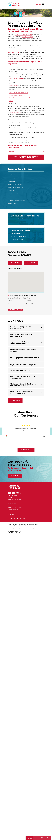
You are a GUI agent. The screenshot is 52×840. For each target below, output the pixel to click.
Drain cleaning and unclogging (18, 92)
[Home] (14, 4)
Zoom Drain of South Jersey (23, 34)
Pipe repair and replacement (17, 95)
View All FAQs (15, 400)
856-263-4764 (14, 493)
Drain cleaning (13, 67)
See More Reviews (26, 449)
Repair (11, 100)
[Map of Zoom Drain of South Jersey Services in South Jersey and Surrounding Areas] (26, 282)
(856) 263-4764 (15, 263)
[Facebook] (8, 518)
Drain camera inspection (16, 78)
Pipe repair (12, 74)
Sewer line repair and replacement (19, 97)
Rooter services (13, 85)
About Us (10, 512)
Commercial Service (13, 509)
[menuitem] (26, 174)
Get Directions (12, 503)
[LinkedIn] (24, 518)
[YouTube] (14, 518)
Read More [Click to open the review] (26, 430)
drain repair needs (15, 112)
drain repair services (27, 36)
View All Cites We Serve (15, 309)
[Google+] (17, 518)
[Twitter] (11, 518)
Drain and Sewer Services (14, 507)
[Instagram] (20, 518)
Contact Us (11, 514)
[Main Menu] (43, 4)
